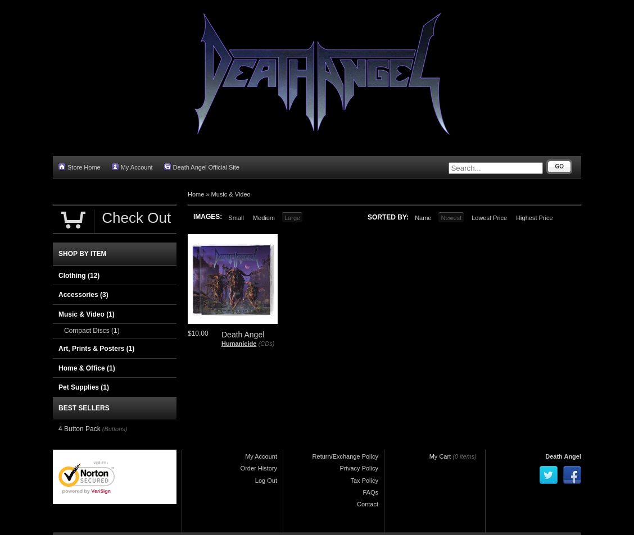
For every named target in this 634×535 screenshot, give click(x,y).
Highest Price (534, 217)
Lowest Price (489, 217)
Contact (367, 504)
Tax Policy (364, 480)
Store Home (79, 167)
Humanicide (238, 343)
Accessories (83, 295)
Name (423, 217)
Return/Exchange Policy (345, 456)
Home (196, 194)
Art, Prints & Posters (96, 349)
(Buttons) (115, 429)
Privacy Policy (359, 468)
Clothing (78, 276)
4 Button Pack (79, 429)
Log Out (266, 480)
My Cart (440, 456)
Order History (259, 468)
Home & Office (86, 368)
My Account (132, 167)
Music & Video (231, 194)
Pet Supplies (83, 387)
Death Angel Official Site (201, 167)
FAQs (370, 492)
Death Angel (563, 456)
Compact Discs (92, 331)
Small (236, 217)
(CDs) (267, 343)
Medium (264, 217)
